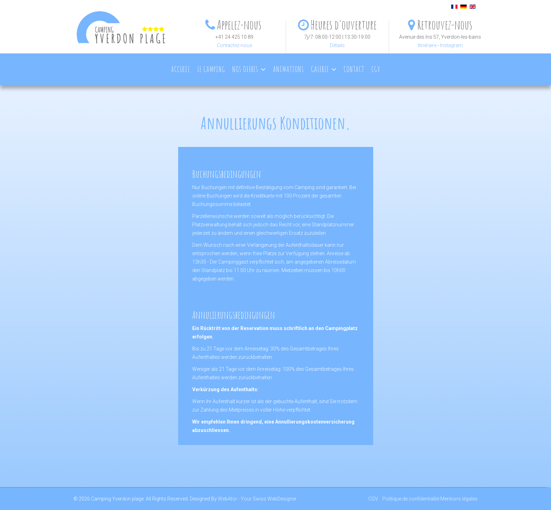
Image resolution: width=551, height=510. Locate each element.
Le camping (211, 69)
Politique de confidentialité (410, 499)
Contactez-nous (234, 45)
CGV (375, 69)
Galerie (320, 69)
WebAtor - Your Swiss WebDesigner (257, 499)
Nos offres (245, 69)
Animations (288, 69)
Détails (337, 45)
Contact (354, 69)
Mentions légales (459, 499)
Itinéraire (427, 45)
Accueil (180, 69)
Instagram (451, 45)
